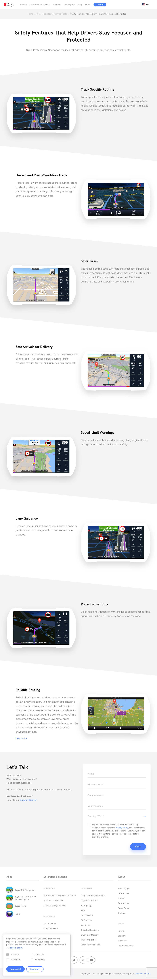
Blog (80, 4)
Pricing (121, 931)
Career (121, 898)
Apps (22, 4)
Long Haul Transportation (93, 895)
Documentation (51, 928)
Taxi (83, 910)
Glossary (122, 940)
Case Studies (50, 923)
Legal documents (126, 945)
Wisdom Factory (143, 973)
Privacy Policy (121, 828)
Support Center (28, 800)
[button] (117, 816)
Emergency (86, 905)
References (123, 893)
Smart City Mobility (89, 935)
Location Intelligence (90, 944)
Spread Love (124, 903)
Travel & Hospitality (90, 930)
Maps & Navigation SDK (55, 905)
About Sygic (123, 888)
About (87, 4)
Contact (121, 913)
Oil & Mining (86, 920)
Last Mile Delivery (89, 900)
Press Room (123, 908)
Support (57, 4)
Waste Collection (89, 940)
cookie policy (16, 947)
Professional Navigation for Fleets (60, 895)
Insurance (85, 925)
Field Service (87, 915)
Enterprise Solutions (39, 4)
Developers (69, 4)
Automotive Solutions (53, 900)
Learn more (21, 738)
